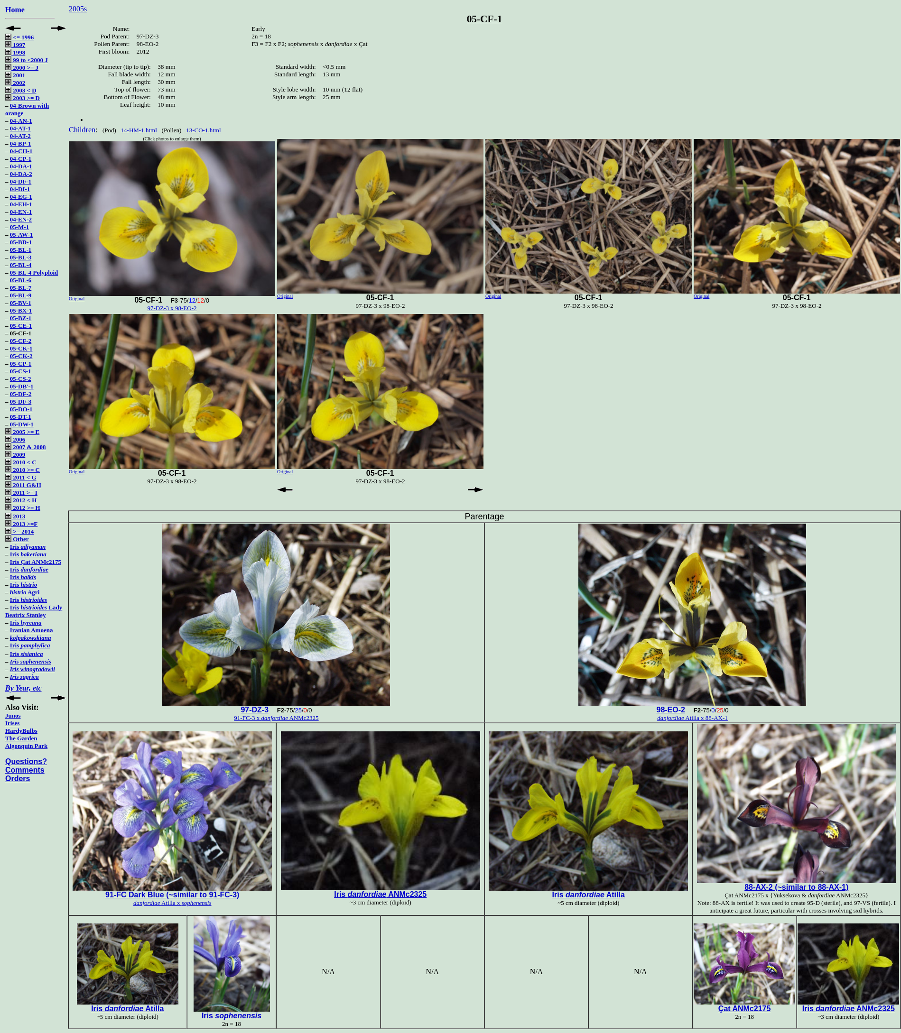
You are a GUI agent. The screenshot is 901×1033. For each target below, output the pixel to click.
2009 (15, 454)
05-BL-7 (21, 287)
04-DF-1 (21, 181)
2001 (15, 75)
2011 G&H (23, 485)
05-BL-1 (21, 249)
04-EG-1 (21, 196)
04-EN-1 (21, 211)
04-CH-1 (21, 151)
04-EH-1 (21, 204)
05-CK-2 (21, 356)
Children (82, 130)
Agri (25, 592)
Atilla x (172, 902)
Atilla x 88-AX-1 (692, 717)
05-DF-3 (21, 401)
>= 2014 (19, 531)
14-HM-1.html (139, 130)
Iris (28, 546)
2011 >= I (21, 492)
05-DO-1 (21, 409)
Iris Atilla (588, 895)
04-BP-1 (20, 143)
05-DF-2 (21, 393)
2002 (15, 82)
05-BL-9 (21, 295)
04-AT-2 (20, 135)
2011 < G (21, 477)
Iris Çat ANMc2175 (35, 561)
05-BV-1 (20, 302)
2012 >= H (22, 507)
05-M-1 (19, 227)
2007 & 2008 (25, 447)
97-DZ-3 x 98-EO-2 (172, 308)
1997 (15, 44)
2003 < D (21, 90)
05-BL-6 (21, 280)
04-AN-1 (21, 120)
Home (15, 10)
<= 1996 (19, 37)
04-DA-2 (21, 173)
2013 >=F (21, 523)
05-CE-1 (21, 325)
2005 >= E (22, 431)
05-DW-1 (22, 424)
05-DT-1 (20, 416)
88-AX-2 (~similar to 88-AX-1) (796, 887)
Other (16, 539)
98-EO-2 (670, 710)
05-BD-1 (21, 242)
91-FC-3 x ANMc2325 (276, 717)
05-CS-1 (20, 371)
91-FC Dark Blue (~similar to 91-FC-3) (172, 895)
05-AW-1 (21, 234)
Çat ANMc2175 (744, 1009)
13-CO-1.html (203, 130)
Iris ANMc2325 (380, 894)
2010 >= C (22, 469)
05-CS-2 (20, 378)
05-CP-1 (21, 363)
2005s (78, 9)
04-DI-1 (20, 189)
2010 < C (21, 462)
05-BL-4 (21, 264)
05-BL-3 (21, 257)
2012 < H (21, 500)
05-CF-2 (21, 340)
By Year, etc (23, 688)
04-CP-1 (21, 158)
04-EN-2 (21, 219)
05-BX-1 (21, 310)
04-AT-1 (20, 128)
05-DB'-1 (22, 386)
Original (76, 298)
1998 (15, 52)
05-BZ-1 (21, 318)
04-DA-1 (21, 166)
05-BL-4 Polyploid (34, 272)
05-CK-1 (21, 348)
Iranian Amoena (31, 630)
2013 (15, 516)
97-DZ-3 (255, 710)
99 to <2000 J (26, 60)
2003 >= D (22, 97)
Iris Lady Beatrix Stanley (33, 611)
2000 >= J (21, 67)
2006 (15, 439)
